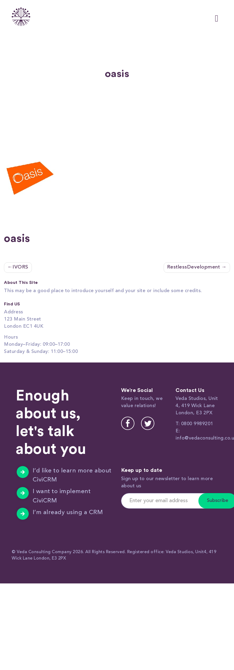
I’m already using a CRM (68, 513)
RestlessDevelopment (193, 267)
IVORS (20, 267)
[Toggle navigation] (216, 17)
